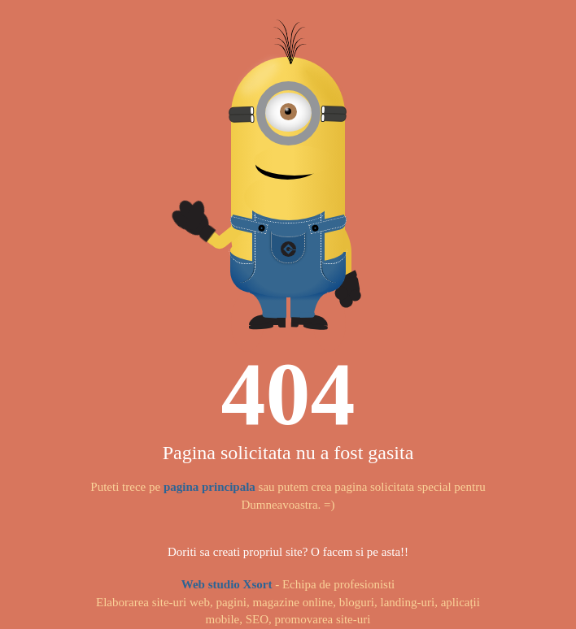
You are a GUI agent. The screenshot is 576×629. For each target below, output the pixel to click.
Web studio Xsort (227, 584)
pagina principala (209, 486)
